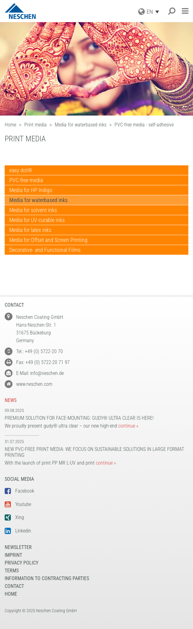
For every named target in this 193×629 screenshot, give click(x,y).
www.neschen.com (34, 384)
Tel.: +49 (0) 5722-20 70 (39, 351)
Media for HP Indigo (30, 190)
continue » (128, 426)
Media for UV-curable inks (37, 220)
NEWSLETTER (18, 547)
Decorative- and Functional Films (45, 250)
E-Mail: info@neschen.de (40, 373)
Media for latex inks (30, 230)
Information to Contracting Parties (47, 578)
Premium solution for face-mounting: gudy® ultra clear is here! (79, 418)
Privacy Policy (21, 563)
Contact (14, 586)
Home (11, 594)
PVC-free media (26, 180)
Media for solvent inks (33, 210)
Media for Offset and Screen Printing (48, 240)
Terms (12, 571)
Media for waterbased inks (38, 200)
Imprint (13, 555)
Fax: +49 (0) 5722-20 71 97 (43, 362)
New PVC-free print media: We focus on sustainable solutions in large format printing (94, 452)
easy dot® (20, 170)
